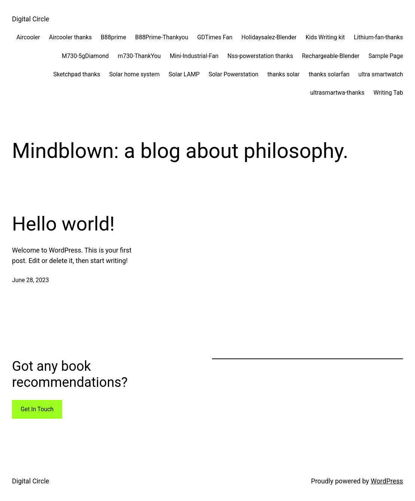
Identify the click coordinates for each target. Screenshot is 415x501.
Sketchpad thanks (76, 74)
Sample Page (386, 55)
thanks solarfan (329, 74)
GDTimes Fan (214, 37)
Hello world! (63, 224)
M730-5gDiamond (85, 55)
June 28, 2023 (30, 280)
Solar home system (134, 74)
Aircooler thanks (70, 37)
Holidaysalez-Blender (269, 37)
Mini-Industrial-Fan (194, 55)
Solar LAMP (184, 74)
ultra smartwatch (380, 74)
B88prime (113, 37)
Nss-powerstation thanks (260, 55)
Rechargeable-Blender (330, 55)
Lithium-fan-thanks (378, 37)
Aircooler (28, 37)
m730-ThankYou (139, 55)
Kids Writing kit (325, 37)
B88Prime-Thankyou (161, 37)
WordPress (387, 481)
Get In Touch (37, 409)
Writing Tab (388, 92)
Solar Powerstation (233, 74)
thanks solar (283, 74)
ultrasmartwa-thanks (337, 92)
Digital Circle (30, 19)
